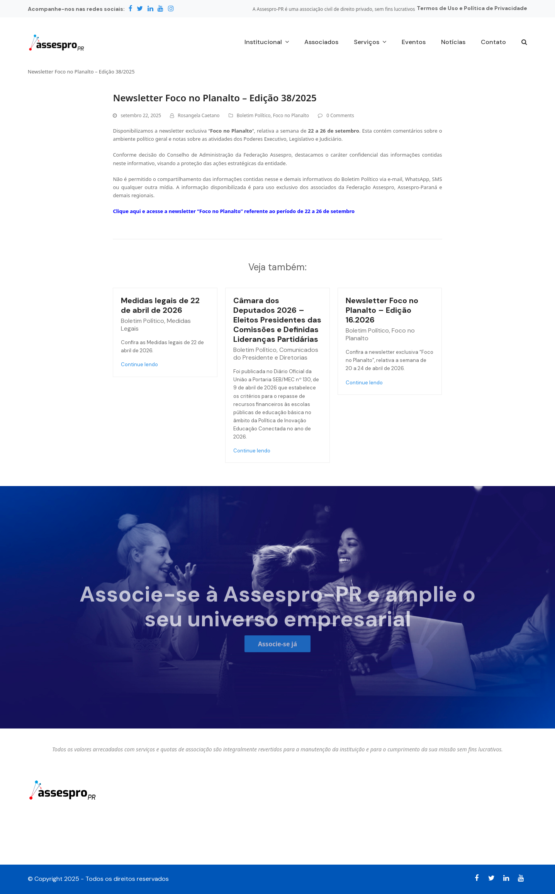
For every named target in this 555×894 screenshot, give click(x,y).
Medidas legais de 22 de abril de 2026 (160, 305)
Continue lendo (139, 364)
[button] (524, 42)
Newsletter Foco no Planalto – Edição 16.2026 (382, 310)
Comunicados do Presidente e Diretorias (275, 354)
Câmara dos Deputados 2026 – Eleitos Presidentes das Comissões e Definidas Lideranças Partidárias (277, 319)
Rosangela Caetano (198, 115)
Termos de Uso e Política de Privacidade (472, 8)
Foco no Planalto (291, 115)
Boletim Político (254, 115)
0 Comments (340, 115)
